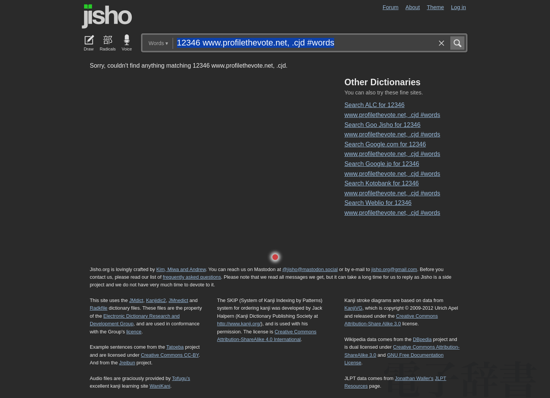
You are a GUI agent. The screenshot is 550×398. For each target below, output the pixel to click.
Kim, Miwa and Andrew (180, 269)
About (413, 7)
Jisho (107, 16)
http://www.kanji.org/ (239, 324)
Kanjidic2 (156, 300)
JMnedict (178, 300)
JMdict (136, 300)
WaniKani (160, 386)
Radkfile (98, 308)
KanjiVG (353, 308)
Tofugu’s (181, 378)
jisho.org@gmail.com (394, 269)
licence (134, 332)
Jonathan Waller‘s (414, 378)
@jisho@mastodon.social (310, 269)
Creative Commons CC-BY (170, 355)
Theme (435, 7)
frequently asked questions (192, 277)
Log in (458, 7)
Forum (391, 7)
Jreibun (127, 363)
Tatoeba (175, 347)
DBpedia (422, 339)
